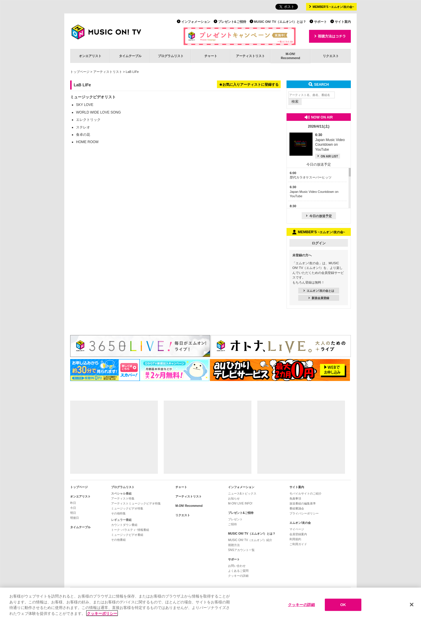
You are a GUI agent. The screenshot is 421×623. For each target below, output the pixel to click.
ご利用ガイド (298, 544)
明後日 (74, 517)
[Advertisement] (114, 437)
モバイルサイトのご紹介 (305, 493)
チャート (210, 56)
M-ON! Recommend (189, 505)
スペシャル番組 (121, 493)
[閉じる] (411, 606)
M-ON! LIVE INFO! (240, 503)
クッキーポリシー (102, 614)
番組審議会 (296, 508)
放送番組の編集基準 (302, 503)
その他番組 (118, 539)
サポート (320, 21)
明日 (73, 512)
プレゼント (235, 519)
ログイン (319, 243)
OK (343, 606)
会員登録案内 (298, 534)
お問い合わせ (237, 565)
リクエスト (331, 56)
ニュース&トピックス (242, 493)
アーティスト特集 (122, 498)
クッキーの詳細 (238, 575)
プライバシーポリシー (304, 513)
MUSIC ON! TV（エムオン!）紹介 (250, 540)
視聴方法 (234, 545)
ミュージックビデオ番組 (127, 534)
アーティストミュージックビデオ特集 (136, 503)
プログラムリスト (171, 56)
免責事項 (295, 498)
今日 (73, 507)
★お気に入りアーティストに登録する (249, 85)
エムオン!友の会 (300, 522)
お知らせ (234, 498)
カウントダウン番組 (124, 524)
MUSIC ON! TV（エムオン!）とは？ (280, 21)
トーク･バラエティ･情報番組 (130, 529)
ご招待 (232, 524)
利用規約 (295, 539)
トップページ (79, 71)
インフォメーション (195, 21)
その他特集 (118, 513)
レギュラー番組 (121, 519)
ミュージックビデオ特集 (127, 508)
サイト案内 (343, 21)
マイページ (296, 529)
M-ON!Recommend (290, 55)
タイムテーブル (130, 56)
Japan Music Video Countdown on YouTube (314, 191)
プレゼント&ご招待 (232, 21)
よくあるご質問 (238, 570)
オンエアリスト (90, 56)
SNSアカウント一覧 (241, 550)
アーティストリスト (250, 56)
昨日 (73, 502)
